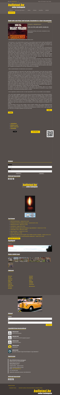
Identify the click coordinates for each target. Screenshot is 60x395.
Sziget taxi (10, 284)
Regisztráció (41, 173)
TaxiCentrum (31, 284)
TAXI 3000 (31, 282)
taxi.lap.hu (10, 288)
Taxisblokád (13, 128)
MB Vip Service (32, 286)
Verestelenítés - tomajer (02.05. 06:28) (17, 226)
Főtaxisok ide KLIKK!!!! (16, 342)
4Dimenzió (10, 276)
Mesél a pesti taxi (14, 126)
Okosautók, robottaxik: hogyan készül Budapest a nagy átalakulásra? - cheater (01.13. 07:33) (28, 227)
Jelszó (9, 169)
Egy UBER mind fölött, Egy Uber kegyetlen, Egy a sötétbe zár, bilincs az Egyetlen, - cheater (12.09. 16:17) (30, 234)
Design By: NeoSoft (11, 385)
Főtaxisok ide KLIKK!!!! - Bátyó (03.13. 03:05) (19, 224)
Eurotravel (10, 282)
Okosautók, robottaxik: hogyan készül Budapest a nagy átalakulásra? (25, 351)
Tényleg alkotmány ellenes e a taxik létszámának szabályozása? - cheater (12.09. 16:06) (27, 236)
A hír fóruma (35, 131)
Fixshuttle (31, 276)
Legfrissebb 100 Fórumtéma (14, 238)
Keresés (11, 12)
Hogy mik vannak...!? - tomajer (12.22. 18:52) (19, 231)
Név (8, 320)
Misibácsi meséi (14, 125)
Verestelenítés (15, 347)
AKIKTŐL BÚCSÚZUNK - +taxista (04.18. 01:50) (19, 221)
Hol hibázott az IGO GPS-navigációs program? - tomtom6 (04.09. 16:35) (24, 222)
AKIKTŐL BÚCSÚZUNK (16, 333)
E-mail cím (10, 316)
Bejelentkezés (18, 173)
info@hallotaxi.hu (14, 1)
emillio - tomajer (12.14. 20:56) (16, 232)
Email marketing (10, 324)
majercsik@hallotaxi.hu (16, 368)
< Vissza (10, 112)
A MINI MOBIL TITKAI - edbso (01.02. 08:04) (18, 229)
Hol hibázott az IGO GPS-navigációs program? (21, 337)
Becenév (10, 164)
